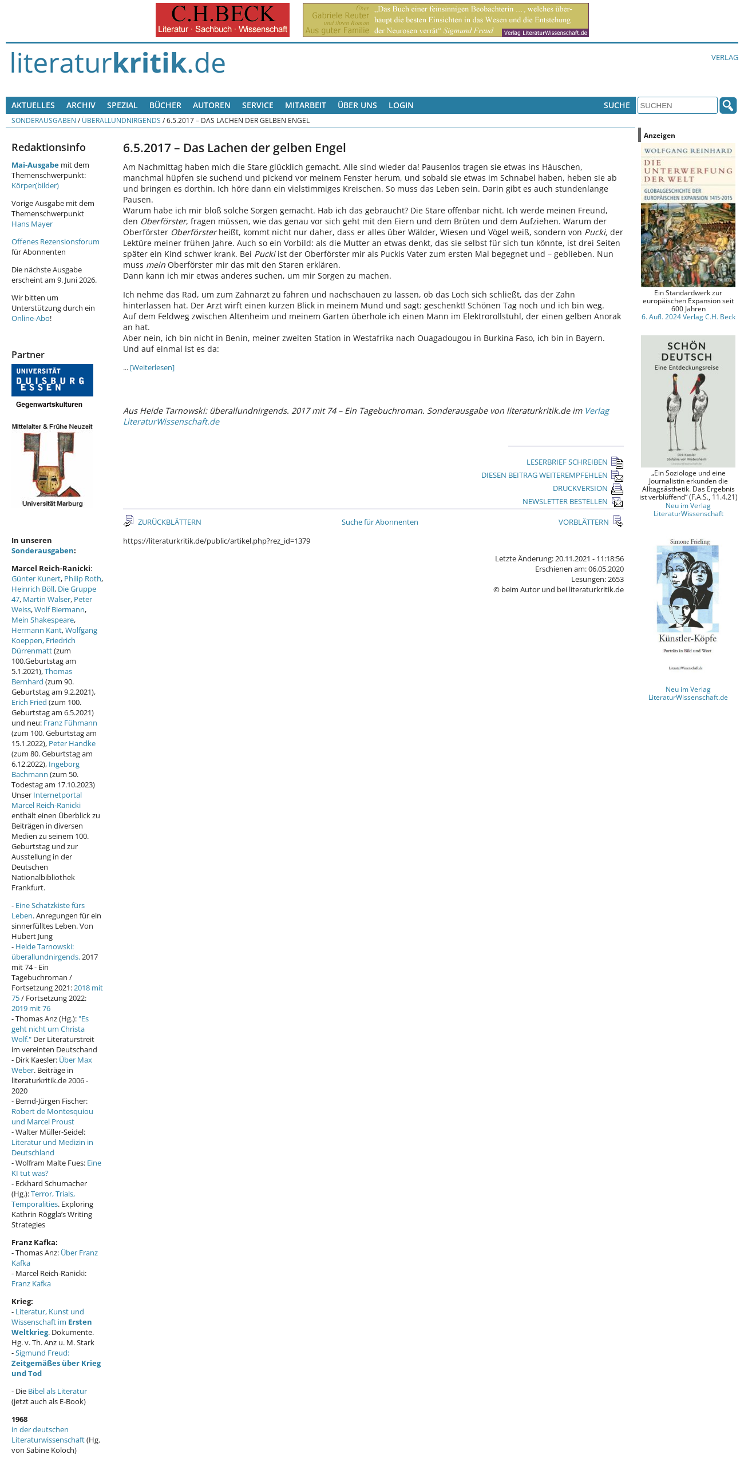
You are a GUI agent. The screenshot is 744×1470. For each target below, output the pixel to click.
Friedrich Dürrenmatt (43, 645)
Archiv (81, 105)
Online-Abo (30, 318)
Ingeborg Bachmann (45, 769)
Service (258, 105)
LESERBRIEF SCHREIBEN (575, 462)
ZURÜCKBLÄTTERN (168, 522)
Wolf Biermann (59, 609)
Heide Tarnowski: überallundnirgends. (45, 951)
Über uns (357, 105)
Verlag (724, 57)
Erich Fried (29, 702)
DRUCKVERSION (588, 488)
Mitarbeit (305, 105)
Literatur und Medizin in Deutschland (52, 1147)
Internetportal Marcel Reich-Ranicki (46, 800)
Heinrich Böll (32, 589)
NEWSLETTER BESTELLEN (573, 501)
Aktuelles (33, 105)
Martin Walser (46, 599)
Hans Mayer (32, 224)
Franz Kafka (31, 1283)
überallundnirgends (121, 120)
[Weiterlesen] (152, 367)
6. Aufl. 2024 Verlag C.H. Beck (688, 316)
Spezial (122, 105)
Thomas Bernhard (41, 676)
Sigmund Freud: (56, 1363)
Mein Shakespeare (42, 620)
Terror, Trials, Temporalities (43, 1198)
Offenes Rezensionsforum (55, 241)
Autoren (212, 105)
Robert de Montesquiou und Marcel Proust (52, 1116)
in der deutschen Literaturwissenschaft (48, 1434)
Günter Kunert (36, 578)
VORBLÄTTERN (585, 522)
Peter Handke (72, 743)
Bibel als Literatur (57, 1391)
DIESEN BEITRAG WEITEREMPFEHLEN (552, 475)
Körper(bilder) (35, 185)
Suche (617, 105)
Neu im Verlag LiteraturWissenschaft (688, 509)
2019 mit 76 (30, 1008)
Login (401, 105)
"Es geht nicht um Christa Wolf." (50, 1028)
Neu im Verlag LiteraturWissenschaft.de (688, 693)
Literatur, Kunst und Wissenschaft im (51, 1321)
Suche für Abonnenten (380, 522)
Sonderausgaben (43, 120)
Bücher (165, 105)
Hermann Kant (36, 630)
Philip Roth (82, 578)
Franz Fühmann (70, 723)
